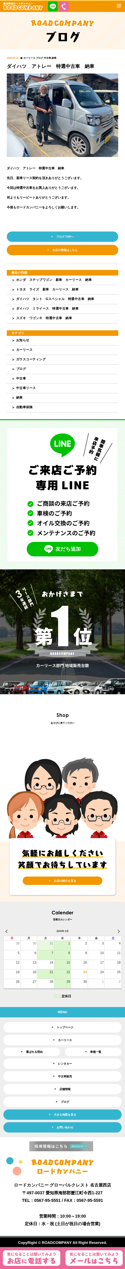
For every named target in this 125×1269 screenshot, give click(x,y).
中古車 (47, 58)
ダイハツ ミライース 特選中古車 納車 (47, 308)
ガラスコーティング (31, 359)
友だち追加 (62, 549)
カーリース (29, 58)
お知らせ (22, 340)
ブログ (39, 58)
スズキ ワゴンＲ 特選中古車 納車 (44, 318)
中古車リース (26, 388)
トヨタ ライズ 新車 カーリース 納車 (47, 289)
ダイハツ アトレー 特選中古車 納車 (50, 66)
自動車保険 (24, 407)
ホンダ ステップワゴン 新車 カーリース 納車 (54, 279)
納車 (54, 58)
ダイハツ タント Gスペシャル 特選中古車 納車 (55, 299)
